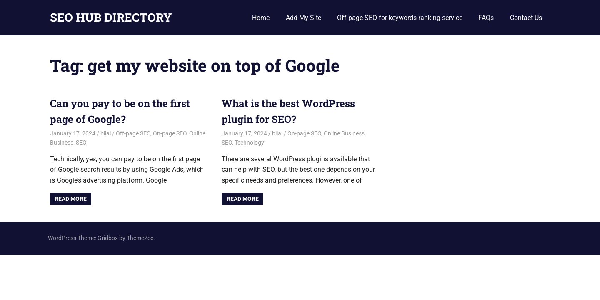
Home (261, 18)
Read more (71, 198)
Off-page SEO (133, 133)
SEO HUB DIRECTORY (111, 17)
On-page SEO (170, 133)
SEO (81, 142)
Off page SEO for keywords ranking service (399, 18)
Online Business (344, 133)
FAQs (486, 18)
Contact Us (526, 18)
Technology (249, 142)
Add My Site (303, 18)
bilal (105, 133)
